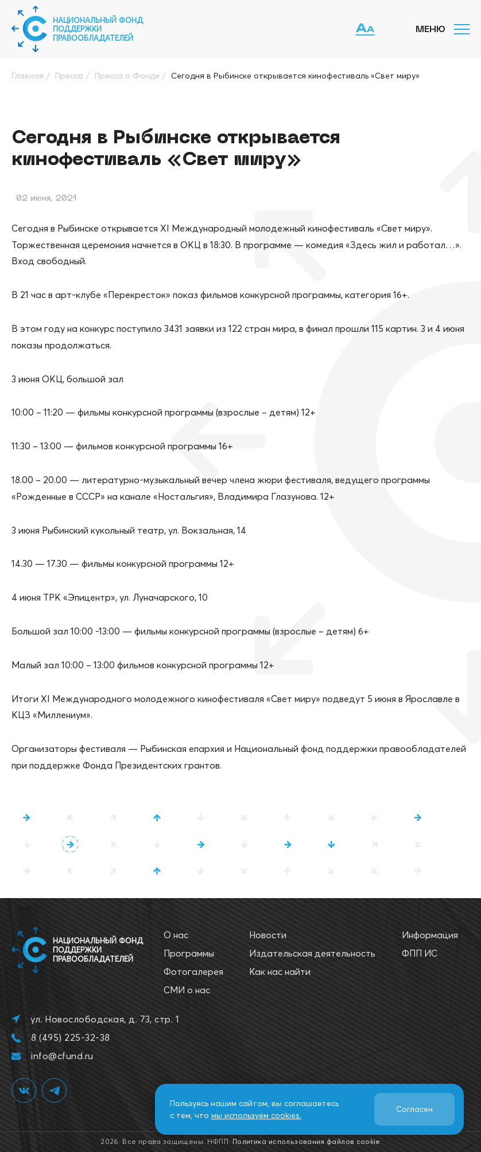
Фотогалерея (193, 971)
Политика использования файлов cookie (306, 1141)
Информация (430, 935)
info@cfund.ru (62, 1055)
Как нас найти (280, 971)
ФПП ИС (419, 953)
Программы (189, 953)
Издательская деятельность (312, 953)
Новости (267, 935)
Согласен (414, 1109)
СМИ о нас (187, 990)
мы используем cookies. (256, 1115)
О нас (176, 935)
